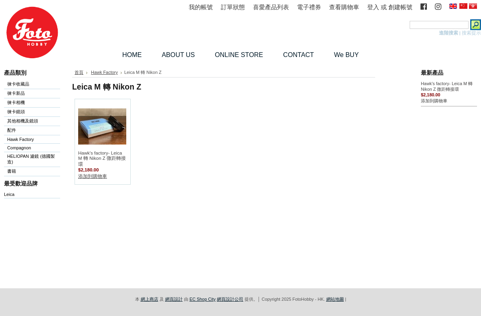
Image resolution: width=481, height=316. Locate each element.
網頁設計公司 (230, 299)
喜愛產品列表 (271, 7)
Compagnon (30, 148)
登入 (373, 7)
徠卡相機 (30, 103)
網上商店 (149, 299)
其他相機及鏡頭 (22, 120)
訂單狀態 (233, 7)
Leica (9, 194)
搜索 (403, 25)
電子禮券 (309, 7)
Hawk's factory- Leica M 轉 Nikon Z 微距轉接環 (102, 159)
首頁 (79, 72)
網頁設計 (174, 299)
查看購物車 (344, 7)
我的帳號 (201, 7)
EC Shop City (203, 299)
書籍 (11, 171)
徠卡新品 (16, 93)
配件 (30, 131)
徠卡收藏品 (18, 84)
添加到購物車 (92, 176)
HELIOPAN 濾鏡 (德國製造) (30, 159)
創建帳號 (400, 7)
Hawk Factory (30, 140)
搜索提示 (471, 33)
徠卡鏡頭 (30, 112)
